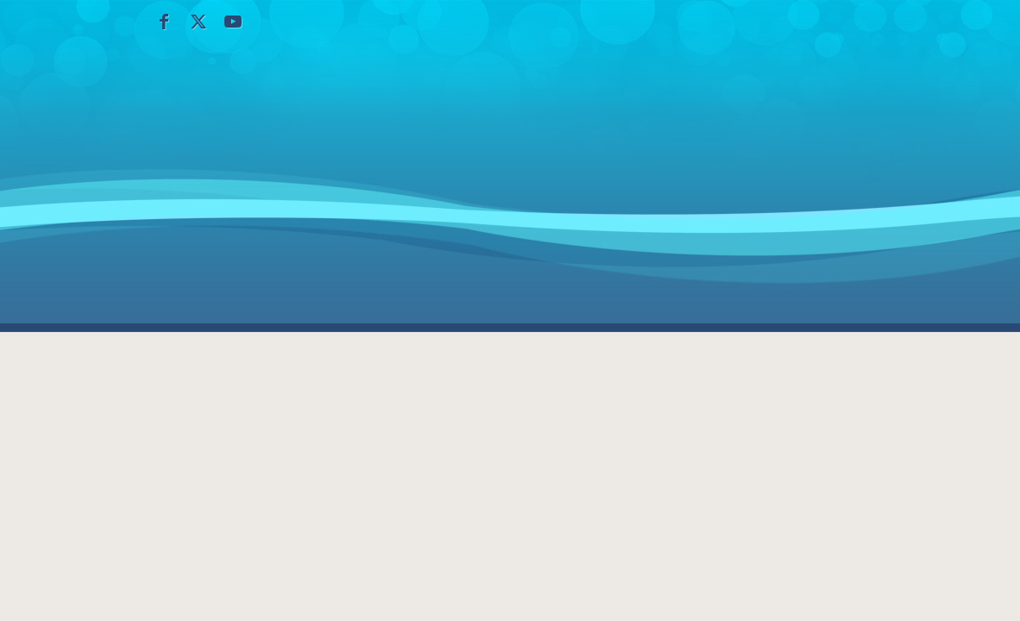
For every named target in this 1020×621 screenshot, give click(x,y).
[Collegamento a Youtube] (233, 21)
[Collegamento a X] (198, 21)
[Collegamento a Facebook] (164, 21)
